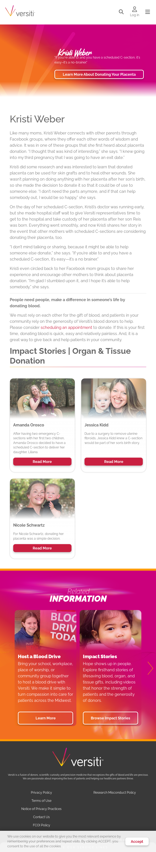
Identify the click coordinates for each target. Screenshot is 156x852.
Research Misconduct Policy (114, 792)
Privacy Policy (41, 792)
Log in (134, 15)
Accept (137, 841)
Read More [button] (42, 461)
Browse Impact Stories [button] (110, 718)
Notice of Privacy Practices (41, 809)
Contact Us (41, 817)
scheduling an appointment (66, 327)
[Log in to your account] (134, 10)
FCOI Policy (41, 825)
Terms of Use (41, 801)
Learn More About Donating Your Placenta (99, 74)
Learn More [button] (46, 718)
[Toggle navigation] (147, 12)
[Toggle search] (121, 12)
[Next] (148, 668)
